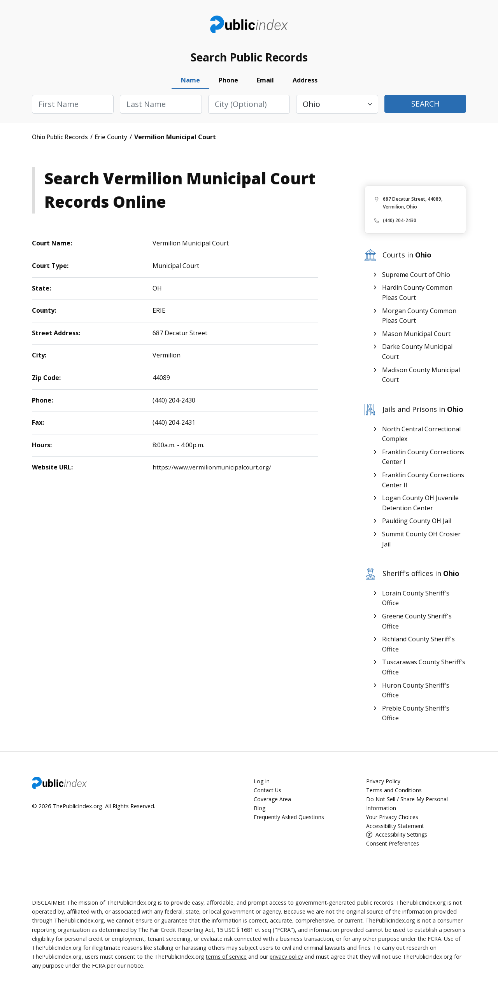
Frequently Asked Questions (290, 819)
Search (425, 107)
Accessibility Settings (402, 837)
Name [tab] (190, 83)
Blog (260, 810)
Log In (262, 784)
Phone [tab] (228, 83)
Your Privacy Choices (392, 819)
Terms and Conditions (394, 793)
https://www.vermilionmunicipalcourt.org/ (213, 470)
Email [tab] (265, 83)
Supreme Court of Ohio (416, 277)
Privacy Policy (383, 784)
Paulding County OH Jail (416, 523)
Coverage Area (272, 801)
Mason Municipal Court (416, 336)
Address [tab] (305, 83)
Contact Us (268, 793)
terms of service (226, 959)
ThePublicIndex (249, 26)
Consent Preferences (392, 846)
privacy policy (287, 959)
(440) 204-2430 (399, 223)
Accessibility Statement (396, 828)
